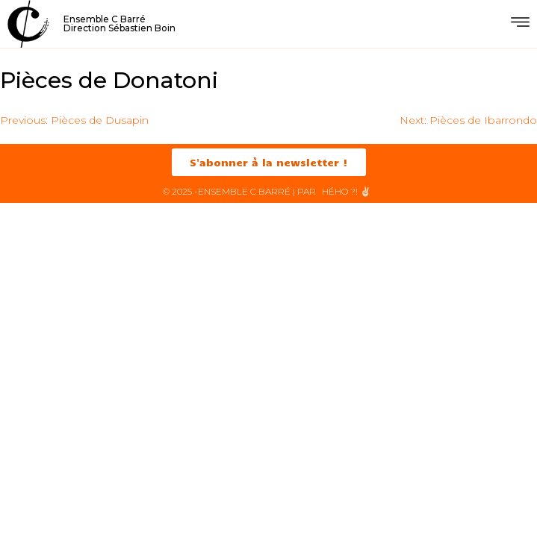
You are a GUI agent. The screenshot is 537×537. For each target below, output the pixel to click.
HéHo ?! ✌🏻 (346, 191)
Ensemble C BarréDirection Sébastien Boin (119, 23)
